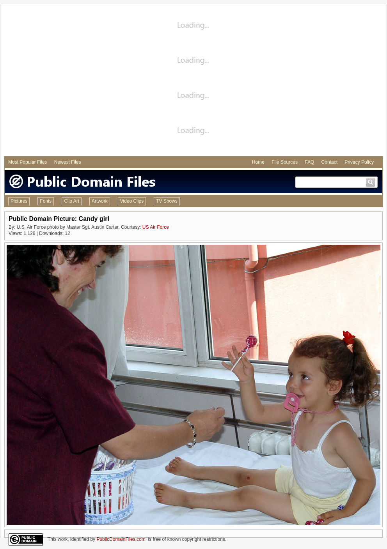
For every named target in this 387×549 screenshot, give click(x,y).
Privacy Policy (359, 162)
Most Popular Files (27, 162)
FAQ (309, 162)
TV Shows (167, 201)
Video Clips (132, 201)
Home (258, 162)
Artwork (100, 201)
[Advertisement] (73, 81)
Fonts (45, 201)
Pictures (19, 201)
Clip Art (71, 201)
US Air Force (155, 227)
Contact (329, 162)
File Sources (285, 162)
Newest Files (67, 162)
